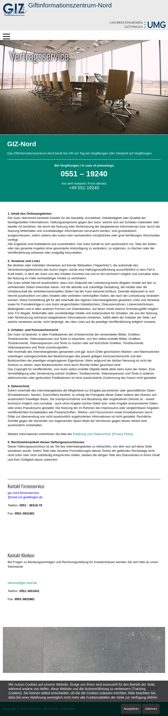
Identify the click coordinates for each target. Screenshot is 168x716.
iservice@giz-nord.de (22, 583)
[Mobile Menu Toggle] (6, 36)
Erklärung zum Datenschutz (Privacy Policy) (103, 434)
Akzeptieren (131, 708)
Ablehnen (151, 708)
